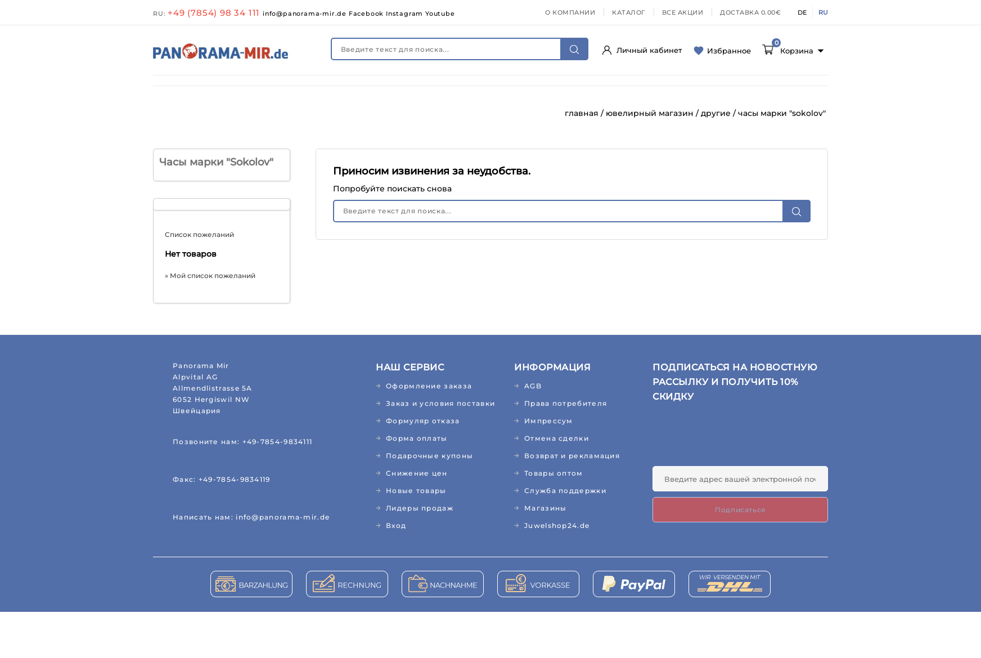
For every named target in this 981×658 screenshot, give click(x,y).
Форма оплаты (417, 484)
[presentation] (738, 485)
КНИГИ (178, 114)
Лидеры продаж (419, 554)
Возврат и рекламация (572, 502)
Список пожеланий (199, 280)
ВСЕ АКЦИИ (683, 12)
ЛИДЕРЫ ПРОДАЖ (439, 114)
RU (823, 12)
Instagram (405, 13)
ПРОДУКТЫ (479, 91)
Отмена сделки (556, 484)
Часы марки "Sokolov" (216, 208)
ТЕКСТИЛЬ (670, 91)
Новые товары (416, 536)
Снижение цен (417, 519)
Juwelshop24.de (557, 571)
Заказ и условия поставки (440, 449)
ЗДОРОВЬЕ (252, 91)
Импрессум (548, 467)
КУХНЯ (611, 91)
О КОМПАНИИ (570, 12)
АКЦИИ (515, 114)
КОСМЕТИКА (323, 91)
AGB (533, 432)
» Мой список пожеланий (210, 321)
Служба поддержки (565, 536)
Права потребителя (565, 449)
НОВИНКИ (184, 91)
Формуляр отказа (423, 467)
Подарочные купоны (429, 502)
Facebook (367, 13)
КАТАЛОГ (628, 12)
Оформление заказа (429, 432)
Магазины (545, 554)
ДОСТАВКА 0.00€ (750, 12)
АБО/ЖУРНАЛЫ (746, 91)
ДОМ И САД (549, 91)
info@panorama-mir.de (306, 13)
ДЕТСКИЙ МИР (403, 91)
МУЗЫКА (233, 114)
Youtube (440, 13)
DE (802, 12)
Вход (396, 571)
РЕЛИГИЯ (359, 114)
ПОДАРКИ (296, 114)
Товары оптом (553, 519)
